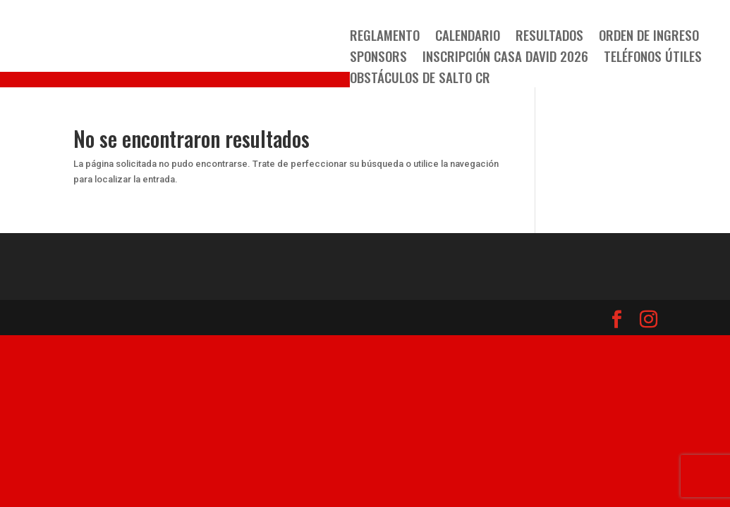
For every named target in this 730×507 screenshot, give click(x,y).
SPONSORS (378, 58)
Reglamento (385, 37)
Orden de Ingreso (649, 37)
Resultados (549, 37)
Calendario (467, 37)
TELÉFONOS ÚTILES (653, 58)
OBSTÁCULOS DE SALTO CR (420, 79)
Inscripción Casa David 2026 (505, 58)
